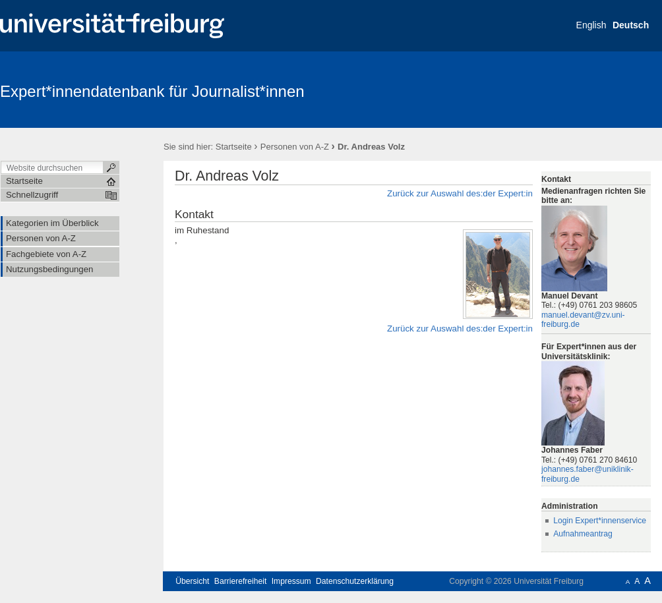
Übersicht (192, 581)
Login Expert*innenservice (599, 520)
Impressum (291, 581)
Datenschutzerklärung (355, 581)
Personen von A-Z (294, 147)
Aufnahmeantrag (583, 533)
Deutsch (631, 25)
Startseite (234, 147)
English (591, 25)
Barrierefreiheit (240, 581)
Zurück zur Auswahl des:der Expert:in (460, 193)
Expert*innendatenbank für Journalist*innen (152, 91)
